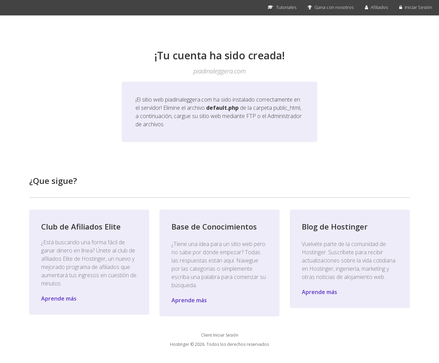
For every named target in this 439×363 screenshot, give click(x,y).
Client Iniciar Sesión (219, 335)
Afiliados (376, 7)
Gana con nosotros (331, 7)
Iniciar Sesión (415, 7)
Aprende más (58, 298)
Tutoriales (282, 7)
